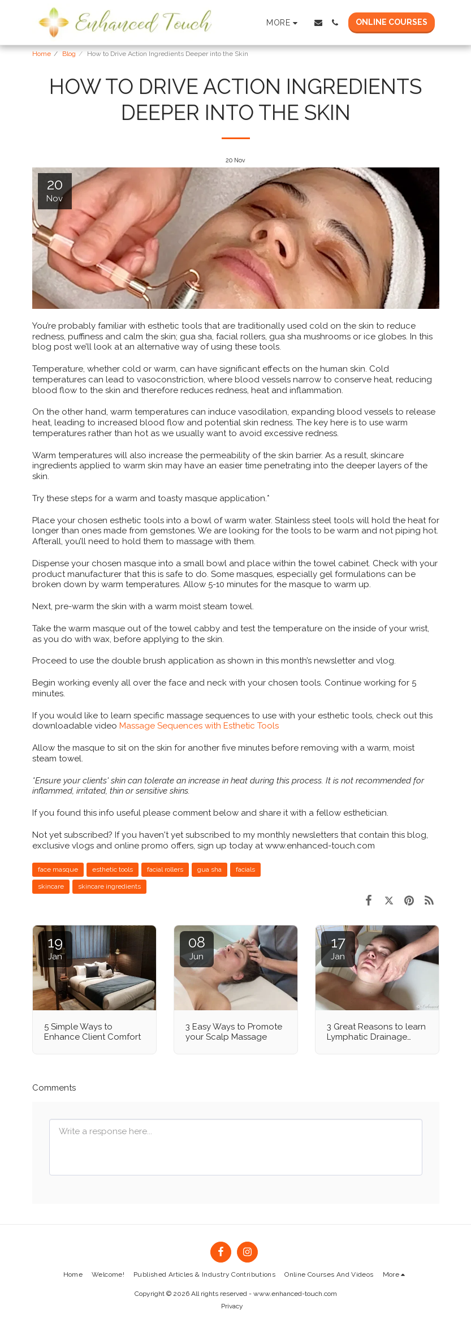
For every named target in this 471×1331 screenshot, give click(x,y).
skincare (51, 886)
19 (55, 948)
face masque (58, 869)
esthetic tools (112, 869)
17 (338, 948)
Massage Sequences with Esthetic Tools (199, 726)
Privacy (232, 1306)
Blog (69, 54)
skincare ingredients (109, 886)
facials (245, 869)
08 (197, 948)
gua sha (209, 869)
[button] (318, 23)
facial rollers (165, 869)
